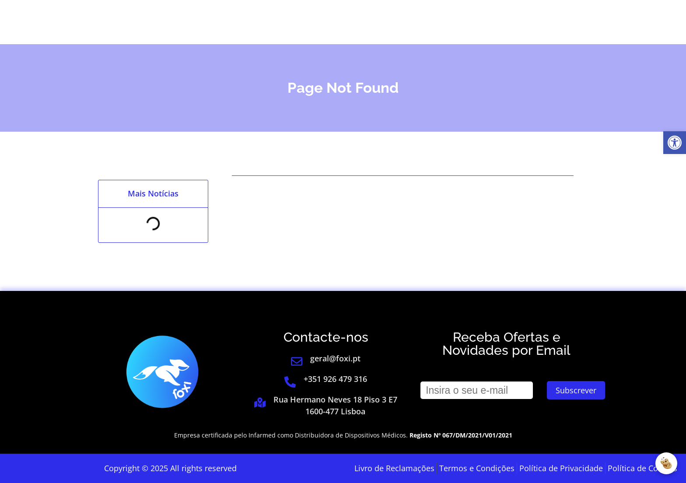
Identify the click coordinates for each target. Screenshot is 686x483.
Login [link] (547, 22)
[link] (674, 142)
